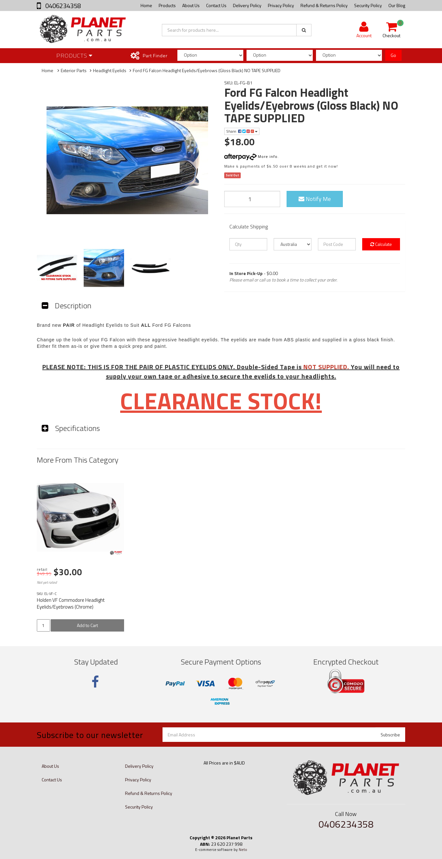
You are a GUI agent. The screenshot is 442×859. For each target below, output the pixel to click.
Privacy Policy (281, 5)
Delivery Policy (247, 5)
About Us (191, 5)
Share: (242, 131)
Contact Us (216, 5)
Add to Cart (87, 625)
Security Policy (368, 5)
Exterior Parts (74, 70)
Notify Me (315, 198)
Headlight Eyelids (109, 70)
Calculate (381, 244)
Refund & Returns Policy (324, 5)
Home (146, 5)
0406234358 (62, 6)
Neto (243, 849)
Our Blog (396, 5)
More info (251, 156)
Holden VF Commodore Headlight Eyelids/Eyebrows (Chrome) (71, 603)
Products (167, 5)
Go (393, 55)
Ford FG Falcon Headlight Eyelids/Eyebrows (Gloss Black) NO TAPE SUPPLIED (206, 70)
